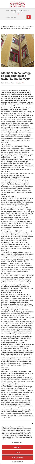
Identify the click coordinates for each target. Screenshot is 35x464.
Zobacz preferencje (17, 457)
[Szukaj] (29, 17)
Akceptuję (17, 447)
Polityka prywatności (17, 461)
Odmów (17, 452)
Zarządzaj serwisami (17, 442)
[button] (32, 423)
